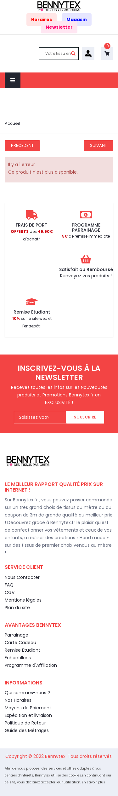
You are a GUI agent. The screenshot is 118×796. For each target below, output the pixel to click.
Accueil (12, 123)
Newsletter (59, 27)
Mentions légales (23, 600)
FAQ (9, 585)
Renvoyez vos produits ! (86, 276)
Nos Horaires (18, 700)
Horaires (41, 19)
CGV (9, 592)
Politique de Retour (25, 723)
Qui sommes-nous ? (27, 692)
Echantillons (18, 658)
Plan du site (17, 607)
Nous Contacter (22, 577)
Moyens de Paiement (28, 708)
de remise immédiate (86, 236)
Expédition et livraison (28, 715)
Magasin (76, 19)
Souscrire (85, 417)
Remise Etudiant (22, 650)
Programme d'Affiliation (31, 665)
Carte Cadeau (20, 642)
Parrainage (16, 635)
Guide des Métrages (27, 730)
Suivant (98, 145)
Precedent (22, 145)
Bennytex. (56, 756)
